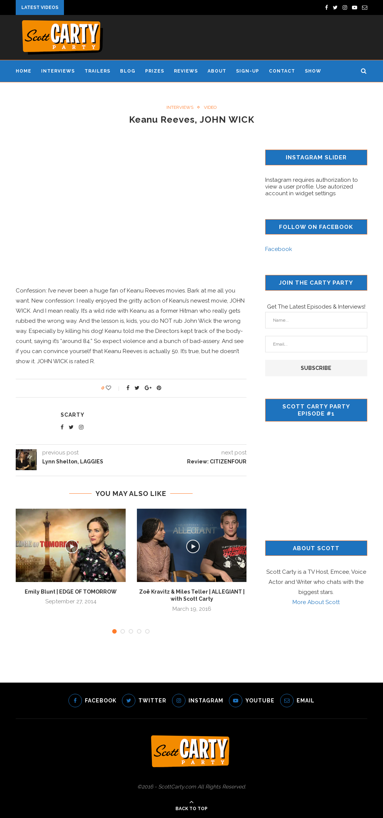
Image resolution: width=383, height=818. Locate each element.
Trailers (97, 71)
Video (210, 107)
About (217, 71)
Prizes (154, 71)
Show (313, 71)
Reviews (186, 71)
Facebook (278, 249)
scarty (73, 415)
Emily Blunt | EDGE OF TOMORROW (71, 592)
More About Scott (316, 602)
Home (23, 71)
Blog (127, 71)
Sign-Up (247, 71)
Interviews (58, 71)
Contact (282, 71)
